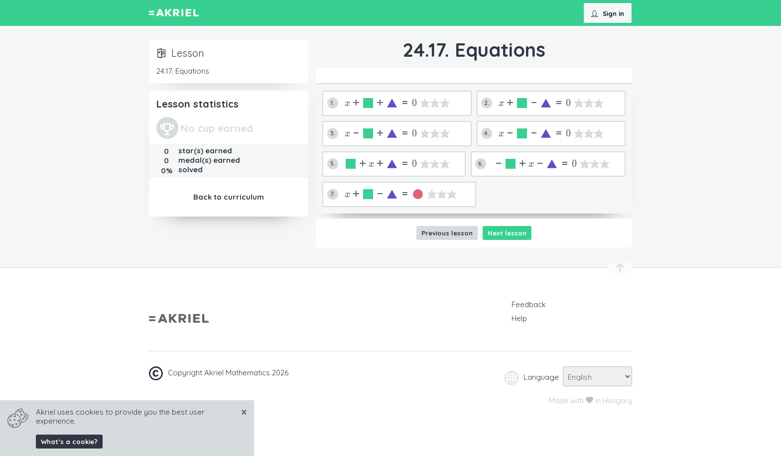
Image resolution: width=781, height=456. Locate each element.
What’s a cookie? (69, 442)
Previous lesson (447, 233)
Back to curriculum (228, 197)
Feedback (529, 304)
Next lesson (507, 233)
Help (519, 318)
